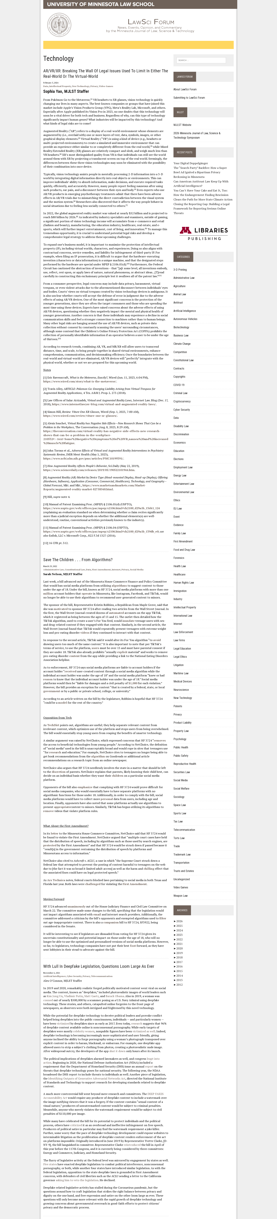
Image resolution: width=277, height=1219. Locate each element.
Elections (180, 455)
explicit (83, 644)
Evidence (180, 520)
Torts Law (181, 834)
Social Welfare (183, 784)
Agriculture (181, 282)
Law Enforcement (185, 628)
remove (122, 791)
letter (49, 817)
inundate (89, 613)
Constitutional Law (69, 561)
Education (180, 446)
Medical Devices (184, 677)
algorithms (107, 578)
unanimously (71, 891)
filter (129, 902)
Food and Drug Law (186, 545)
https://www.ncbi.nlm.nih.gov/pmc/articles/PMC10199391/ (78, 450)
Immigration (181, 586)
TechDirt (48, 713)
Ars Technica (51, 864)
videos (153, 621)
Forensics (180, 553)
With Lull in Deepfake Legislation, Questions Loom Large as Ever (93, 946)
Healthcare (181, 570)
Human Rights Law (185, 578)
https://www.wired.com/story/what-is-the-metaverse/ (74, 373)
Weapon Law (182, 891)
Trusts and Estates (185, 866)
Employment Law (185, 463)
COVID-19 (180, 380)
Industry (179, 595)
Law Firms (181, 636)
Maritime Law (182, 669)
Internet (110, 561)
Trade (178, 842)
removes (154, 729)
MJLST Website (184, 125)
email (77, 898)
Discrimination (183, 430)
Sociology (180, 792)
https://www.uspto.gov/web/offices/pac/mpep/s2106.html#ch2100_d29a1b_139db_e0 (95, 523)
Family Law (181, 529)
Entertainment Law (185, 479)
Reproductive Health (186, 759)
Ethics (178, 496)
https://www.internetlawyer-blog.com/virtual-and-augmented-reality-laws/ (98, 396)
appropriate (139, 787)
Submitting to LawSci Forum (191, 98)
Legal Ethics (182, 652)
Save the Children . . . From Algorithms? (72, 551)
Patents (179, 702)
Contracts (180, 364)
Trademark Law (184, 850)
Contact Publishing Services (69, 1199)
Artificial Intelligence (49, 956)
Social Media (131, 561)
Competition (182, 348)
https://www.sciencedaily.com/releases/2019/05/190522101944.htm (83, 462)
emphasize (79, 771)
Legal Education (184, 644)
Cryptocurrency (184, 397)
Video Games (100, 86)
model (44, 691)
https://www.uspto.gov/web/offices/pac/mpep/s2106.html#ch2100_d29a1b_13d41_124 (96, 500)
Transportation (183, 858)
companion (76, 906)
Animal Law (181, 290)
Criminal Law (182, 389)
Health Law (181, 562)
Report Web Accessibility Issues (107, 1199)
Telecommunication (96, 956)
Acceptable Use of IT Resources (71, 1214)
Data (40, 86)
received (54, 659)
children (99, 764)
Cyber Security (68, 956)
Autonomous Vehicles (187, 314)
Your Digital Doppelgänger (192, 163)
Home (47, 1199)
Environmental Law (185, 488)
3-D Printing (182, 265)
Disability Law (183, 422)
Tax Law (180, 817)
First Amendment (96, 561)
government (112, 675)
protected (158, 825)
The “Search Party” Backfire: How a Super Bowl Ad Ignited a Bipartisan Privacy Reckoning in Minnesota (205, 172)
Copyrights (181, 372)
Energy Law (181, 471)
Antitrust (180, 298)
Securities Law (183, 768)
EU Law (179, 504)
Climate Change (184, 339)
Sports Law (181, 809)
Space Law (181, 801)
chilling (120, 853)
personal (79, 783)
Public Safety (182, 751)
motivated (50, 601)
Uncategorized (183, 875)
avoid (151, 632)
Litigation (180, 660)
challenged (87, 868)
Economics (181, 438)
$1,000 (81, 671)
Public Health (182, 743)
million (150, 581)
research (162, 736)
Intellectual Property (55, 86)
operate (59, 585)
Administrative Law (48, 561)
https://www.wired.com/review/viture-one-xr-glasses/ (75, 408)
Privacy (88, 86)
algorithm (81, 744)
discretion (45, 760)
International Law (184, 611)
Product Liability (184, 718)
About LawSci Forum (187, 89)
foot (101, 926)
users (64, 640)
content (160, 644)
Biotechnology (183, 323)
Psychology (181, 735)
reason (140, 663)
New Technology (75, 86)
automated (99, 605)
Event (178, 512)
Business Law (182, 331)
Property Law (183, 726)
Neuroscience (183, 685)
